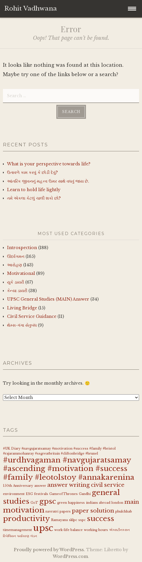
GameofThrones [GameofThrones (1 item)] (63, 494)
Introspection (22, 247)
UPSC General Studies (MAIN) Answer (48, 299)
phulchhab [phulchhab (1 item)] (123, 511)
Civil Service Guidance (31, 316)
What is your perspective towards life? (48, 164)
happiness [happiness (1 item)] (76, 503)
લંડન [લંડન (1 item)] (34, 536)
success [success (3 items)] (100, 518)
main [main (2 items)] (131, 501)
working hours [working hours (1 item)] (96, 530)
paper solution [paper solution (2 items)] (93, 510)
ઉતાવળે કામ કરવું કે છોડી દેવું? (32, 172)
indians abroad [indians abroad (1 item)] (98, 503)
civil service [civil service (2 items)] (107, 485)
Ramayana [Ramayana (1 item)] (59, 520)
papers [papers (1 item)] (65, 511)
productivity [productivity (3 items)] (26, 518)
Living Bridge (22, 308)
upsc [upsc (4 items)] (43, 528)
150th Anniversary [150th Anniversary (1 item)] (18, 486)
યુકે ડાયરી (15, 282)
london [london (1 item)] (117, 503)
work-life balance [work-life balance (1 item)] (68, 530)
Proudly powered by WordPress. (49, 549)
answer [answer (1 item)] (40, 486)
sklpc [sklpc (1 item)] (73, 520)
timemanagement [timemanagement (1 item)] (17, 530)
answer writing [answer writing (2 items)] (68, 485)
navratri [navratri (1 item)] (51, 511)
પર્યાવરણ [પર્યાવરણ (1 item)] (23, 536)
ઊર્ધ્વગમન (15, 256)
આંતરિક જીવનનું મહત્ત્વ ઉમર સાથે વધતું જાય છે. (48, 181)
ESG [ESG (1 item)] (29, 494)
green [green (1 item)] (62, 503)
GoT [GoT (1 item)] (34, 503)
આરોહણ (14, 265)
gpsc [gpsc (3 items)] (47, 501)
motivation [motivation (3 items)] (23, 510)
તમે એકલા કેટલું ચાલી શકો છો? (34, 198)
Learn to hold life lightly (33, 189)
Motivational (21, 273)
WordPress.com (70, 556)
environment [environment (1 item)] (14, 494)
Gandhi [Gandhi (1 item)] (85, 494)
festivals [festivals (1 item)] (41, 494)
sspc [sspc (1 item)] (82, 520)
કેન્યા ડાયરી (17, 290)
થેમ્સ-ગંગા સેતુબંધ (22, 325)
